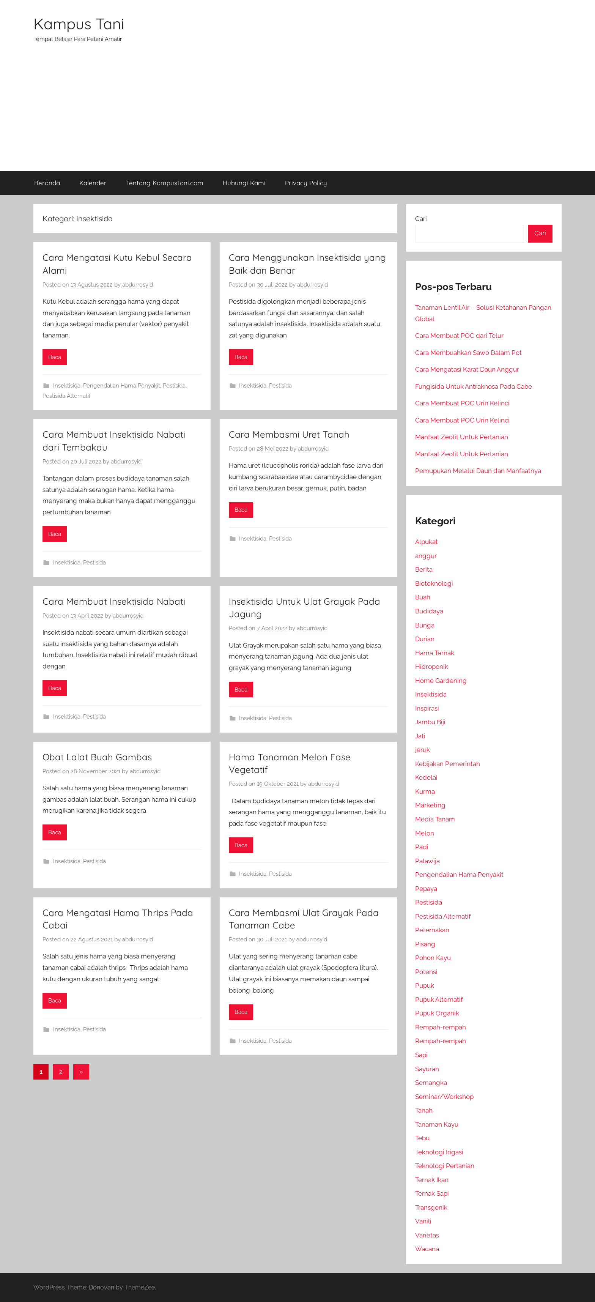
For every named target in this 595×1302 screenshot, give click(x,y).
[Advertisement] (297, 114)
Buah (422, 597)
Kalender (93, 183)
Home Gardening (441, 680)
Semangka (431, 1082)
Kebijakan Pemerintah (447, 764)
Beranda (47, 183)
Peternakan (432, 930)
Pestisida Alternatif (66, 395)
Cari (421, 218)
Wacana (427, 1249)
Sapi (421, 1055)
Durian (424, 639)
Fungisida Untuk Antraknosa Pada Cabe (473, 386)
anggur (426, 556)
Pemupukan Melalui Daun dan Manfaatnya (478, 470)
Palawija (427, 861)
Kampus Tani (78, 23)
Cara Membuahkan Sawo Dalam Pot (468, 352)
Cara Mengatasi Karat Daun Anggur (467, 369)
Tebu (422, 1138)
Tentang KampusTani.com (164, 183)
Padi (421, 847)
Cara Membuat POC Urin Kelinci (462, 403)
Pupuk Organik (437, 1013)
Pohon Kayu (433, 958)
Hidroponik (431, 666)
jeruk (422, 749)
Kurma (425, 791)
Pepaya (426, 888)
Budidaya (429, 611)
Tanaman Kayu (436, 1124)
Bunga (424, 625)
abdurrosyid (137, 284)
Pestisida (174, 385)
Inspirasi (427, 708)
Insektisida (66, 385)
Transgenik (431, 1207)
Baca (54, 357)
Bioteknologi (434, 583)
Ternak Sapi (432, 1193)
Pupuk (424, 985)
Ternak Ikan (432, 1180)
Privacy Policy (306, 183)
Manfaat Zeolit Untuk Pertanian (461, 437)
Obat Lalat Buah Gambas (97, 757)
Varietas (427, 1235)
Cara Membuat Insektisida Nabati (113, 601)
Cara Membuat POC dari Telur (459, 335)
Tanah (424, 1110)
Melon (424, 833)
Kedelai (426, 777)
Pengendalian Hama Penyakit (121, 385)
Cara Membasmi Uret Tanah (289, 434)
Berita (424, 569)
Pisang (425, 944)
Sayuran (427, 1069)
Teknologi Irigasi (439, 1152)
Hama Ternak (434, 653)
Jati (420, 736)
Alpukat (426, 541)
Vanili (423, 1221)
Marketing (430, 805)
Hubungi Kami (244, 183)
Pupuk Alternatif (439, 999)
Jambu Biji (430, 722)
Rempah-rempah (440, 1027)
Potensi (426, 972)
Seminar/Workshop (444, 1096)
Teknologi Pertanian (444, 1166)
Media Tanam (435, 819)
